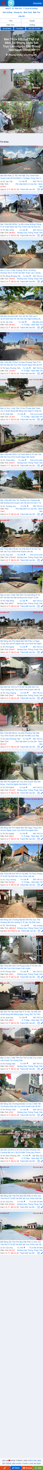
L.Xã (28, 147)
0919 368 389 (34, 1460)
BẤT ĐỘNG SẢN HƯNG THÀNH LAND (17, 1463)
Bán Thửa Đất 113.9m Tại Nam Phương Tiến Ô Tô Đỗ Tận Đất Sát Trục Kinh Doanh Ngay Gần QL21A (21, 363)
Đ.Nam (35, 241)
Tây (36, 425)
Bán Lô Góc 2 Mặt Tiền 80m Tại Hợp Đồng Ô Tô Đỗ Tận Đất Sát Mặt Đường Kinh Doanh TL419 (20, 596)
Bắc (35, 287)
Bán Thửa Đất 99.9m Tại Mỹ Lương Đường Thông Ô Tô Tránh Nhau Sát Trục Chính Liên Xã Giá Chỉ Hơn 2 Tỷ (20, 225)
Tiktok (16, 1468)
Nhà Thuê (28, 12)
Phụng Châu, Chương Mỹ (22, 54)
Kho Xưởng (7, 12)
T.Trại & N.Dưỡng (30, 8)
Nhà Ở (8, 8)
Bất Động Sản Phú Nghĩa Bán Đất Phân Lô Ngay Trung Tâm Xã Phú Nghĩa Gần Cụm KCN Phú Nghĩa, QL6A (21, 642)
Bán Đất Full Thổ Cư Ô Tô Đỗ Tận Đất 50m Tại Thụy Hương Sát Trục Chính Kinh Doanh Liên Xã (20, 688)
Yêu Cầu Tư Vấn (34, 29)
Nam (34, 195)
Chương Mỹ (4, 147)
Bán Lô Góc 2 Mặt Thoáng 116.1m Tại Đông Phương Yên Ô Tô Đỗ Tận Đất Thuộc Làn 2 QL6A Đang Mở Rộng (20, 271)
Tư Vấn (23, 181)
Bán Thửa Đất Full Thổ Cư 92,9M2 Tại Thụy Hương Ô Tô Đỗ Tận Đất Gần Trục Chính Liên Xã (21, 875)
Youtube (27, 1468)
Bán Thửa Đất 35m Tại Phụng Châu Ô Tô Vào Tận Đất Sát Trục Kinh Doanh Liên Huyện (20, 967)
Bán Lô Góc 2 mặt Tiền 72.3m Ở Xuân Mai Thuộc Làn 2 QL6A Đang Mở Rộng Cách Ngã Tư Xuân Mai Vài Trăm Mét (21, 409)
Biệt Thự (36, 12)
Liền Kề (21, 16)
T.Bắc (34, 566)
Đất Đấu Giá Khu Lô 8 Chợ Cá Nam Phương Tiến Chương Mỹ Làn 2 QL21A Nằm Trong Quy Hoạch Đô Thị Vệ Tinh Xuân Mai (20, 1151)
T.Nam (36, 379)
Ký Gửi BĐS (7, 29)
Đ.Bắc (33, 147)
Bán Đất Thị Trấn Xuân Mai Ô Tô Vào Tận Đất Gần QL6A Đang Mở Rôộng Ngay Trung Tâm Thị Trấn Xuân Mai (20, 1013)
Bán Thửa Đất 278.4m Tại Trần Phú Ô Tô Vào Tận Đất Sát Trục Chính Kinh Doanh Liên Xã (20, 550)
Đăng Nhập (37, 3)
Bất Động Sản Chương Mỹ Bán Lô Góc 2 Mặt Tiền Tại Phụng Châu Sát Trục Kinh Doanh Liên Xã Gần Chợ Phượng (20, 1105)
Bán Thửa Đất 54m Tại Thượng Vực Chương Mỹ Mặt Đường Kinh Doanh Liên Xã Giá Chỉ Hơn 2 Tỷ (20, 501)
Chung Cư (18, 12)
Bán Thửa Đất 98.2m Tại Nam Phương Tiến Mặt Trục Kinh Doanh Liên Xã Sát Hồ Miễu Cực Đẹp (19, 734)
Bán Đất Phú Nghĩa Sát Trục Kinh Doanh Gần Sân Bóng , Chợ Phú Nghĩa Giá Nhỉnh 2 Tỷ (20, 783)
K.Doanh (29, 287)
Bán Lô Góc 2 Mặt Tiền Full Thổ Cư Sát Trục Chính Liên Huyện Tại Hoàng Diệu (21, 1059)
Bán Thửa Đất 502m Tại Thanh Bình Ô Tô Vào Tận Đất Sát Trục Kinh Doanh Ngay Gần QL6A (20, 455)
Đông (35, 612)
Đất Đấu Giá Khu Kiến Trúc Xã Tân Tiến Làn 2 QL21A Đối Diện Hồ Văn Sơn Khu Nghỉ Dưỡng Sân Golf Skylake (20, 317)
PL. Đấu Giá (17, 8)
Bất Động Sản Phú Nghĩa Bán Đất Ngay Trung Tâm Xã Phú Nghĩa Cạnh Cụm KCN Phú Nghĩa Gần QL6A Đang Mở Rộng (21, 829)
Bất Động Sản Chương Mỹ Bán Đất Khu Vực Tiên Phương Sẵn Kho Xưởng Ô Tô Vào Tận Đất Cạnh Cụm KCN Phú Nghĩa (20, 921)
